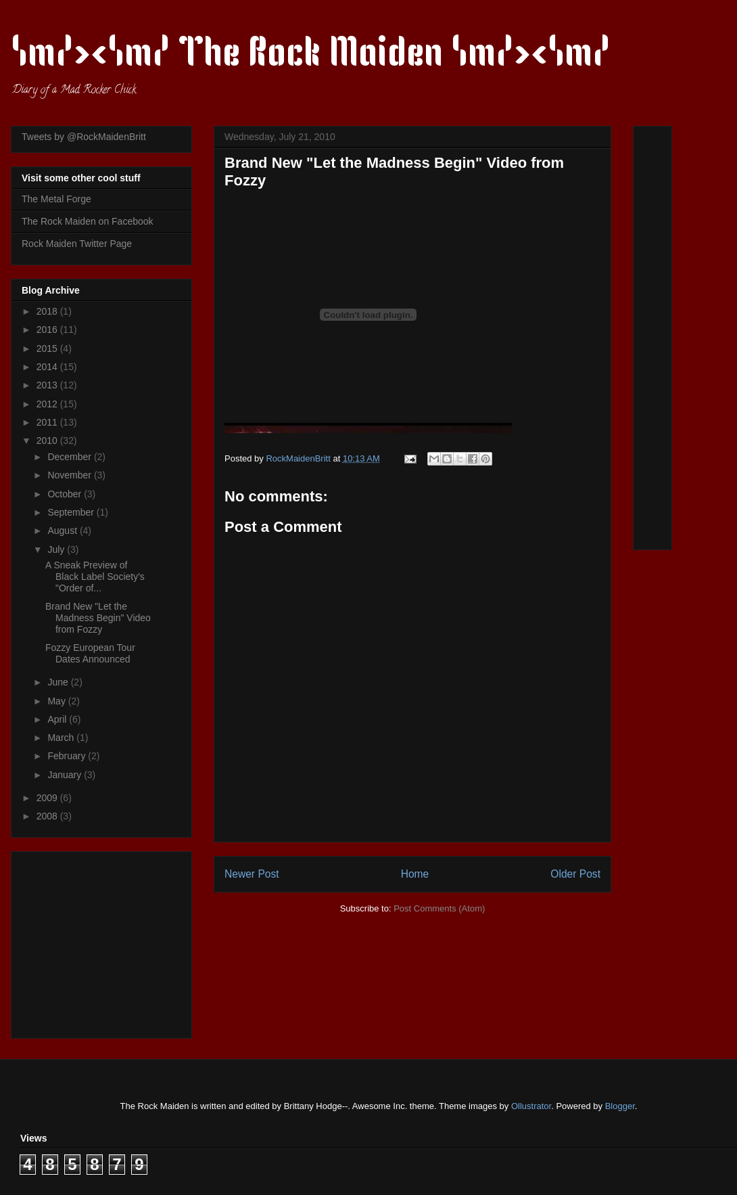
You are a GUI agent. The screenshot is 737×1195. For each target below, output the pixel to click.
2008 (48, 816)
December (70, 456)
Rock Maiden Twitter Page (77, 243)
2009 (48, 797)
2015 (48, 348)
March (61, 737)
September (71, 512)
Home (415, 874)
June (58, 682)
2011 (48, 422)
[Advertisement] (106, 941)
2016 (48, 329)
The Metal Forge (56, 199)
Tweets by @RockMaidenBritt (84, 136)
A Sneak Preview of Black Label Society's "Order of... (95, 576)
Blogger (620, 1106)
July (57, 549)
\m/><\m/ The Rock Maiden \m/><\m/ (311, 55)
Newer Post (251, 874)
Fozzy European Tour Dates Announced (90, 653)
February (67, 755)
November (70, 475)
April (58, 719)
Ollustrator (531, 1106)
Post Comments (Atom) (439, 908)
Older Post (575, 874)
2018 (48, 311)
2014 (48, 366)
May (57, 701)
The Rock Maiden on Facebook (87, 221)
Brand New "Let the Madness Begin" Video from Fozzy (98, 618)
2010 (48, 440)
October (65, 494)
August (63, 530)
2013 (48, 385)
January (65, 774)
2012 (48, 404)
